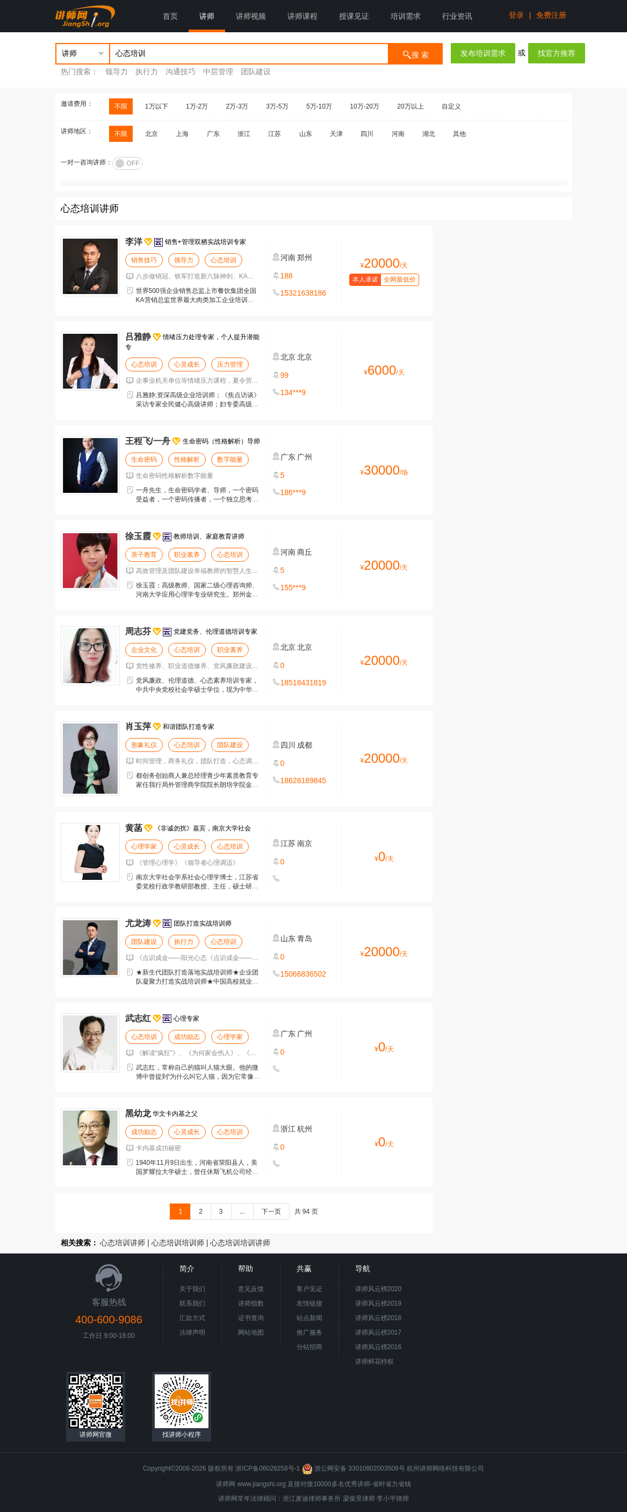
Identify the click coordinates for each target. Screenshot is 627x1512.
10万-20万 (364, 106)
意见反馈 (251, 1289)
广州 (304, 457)
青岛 (304, 938)
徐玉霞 (138, 536)
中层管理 (218, 71)
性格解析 (187, 459)
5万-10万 (319, 106)
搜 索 (415, 54)
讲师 (206, 16)
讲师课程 (302, 16)
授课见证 (354, 16)
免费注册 (551, 15)
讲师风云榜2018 (378, 1318)
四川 (367, 134)
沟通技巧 (180, 71)
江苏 (274, 134)
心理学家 (144, 846)
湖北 (428, 134)
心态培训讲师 (122, 1242)
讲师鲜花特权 (374, 1361)
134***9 (293, 392)
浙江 (243, 134)
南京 (304, 843)
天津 (336, 134)
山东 (305, 134)
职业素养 (187, 554)
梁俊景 (352, 1498)
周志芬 (138, 631)
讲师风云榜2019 (378, 1303)
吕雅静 (138, 336)
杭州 (304, 1128)
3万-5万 (277, 106)
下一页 (271, 1211)
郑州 (304, 257)
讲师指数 (251, 1303)
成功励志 (187, 1037)
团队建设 (256, 71)
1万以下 (156, 106)
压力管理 (230, 364)
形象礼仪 (144, 745)
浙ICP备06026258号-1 (267, 1468)
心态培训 (223, 260)
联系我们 (192, 1303)
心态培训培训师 (178, 1242)
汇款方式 (192, 1318)
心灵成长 (187, 364)
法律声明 (192, 1332)
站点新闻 (309, 1318)
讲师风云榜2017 (378, 1332)
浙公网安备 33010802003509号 (354, 1468)
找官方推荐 (556, 53)
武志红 (138, 1018)
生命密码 (144, 459)
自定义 (451, 106)
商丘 (304, 552)
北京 (151, 134)
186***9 (293, 492)
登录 (516, 15)
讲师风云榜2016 (378, 1347)
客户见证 (309, 1289)
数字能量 (230, 459)
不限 (120, 106)
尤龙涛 (138, 923)
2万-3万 (237, 106)
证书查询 (251, 1318)
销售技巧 (144, 260)
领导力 (116, 71)
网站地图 (251, 1332)
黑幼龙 (138, 1113)
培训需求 (406, 16)
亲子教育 (144, 554)
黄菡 (133, 828)
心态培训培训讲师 (240, 1242)
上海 (182, 134)
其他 (459, 134)
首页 (170, 16)
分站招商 (309, 1347)
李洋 (133, 241)
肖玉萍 (138, 726)
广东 (213, 134)
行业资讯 (457, 16)
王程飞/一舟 (147, 441)
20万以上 (410, 106)
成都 (304, 745)
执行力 (146, 71)
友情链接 (309, 1303)
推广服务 (309, 1332)
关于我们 (192, 1289)
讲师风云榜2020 (378, 1289)
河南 (398, 134)
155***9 (293, 587)
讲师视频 (251, 16)
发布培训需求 (483, 53)
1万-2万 (197, 106)
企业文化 (144, 650)
